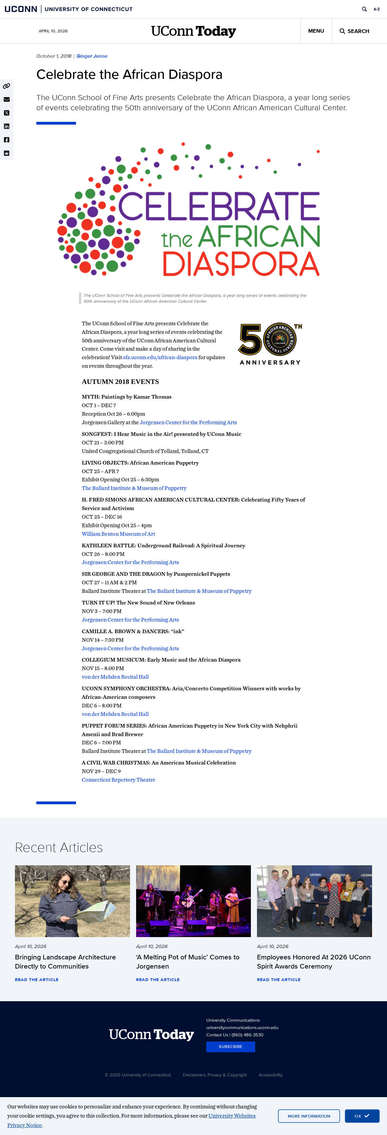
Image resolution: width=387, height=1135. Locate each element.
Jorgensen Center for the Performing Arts (188, 422)
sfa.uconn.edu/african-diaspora (160, 357)
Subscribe (231, 1046)
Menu (316, 31)
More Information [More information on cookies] (309, 1116)
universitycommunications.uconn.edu (242, 1027)
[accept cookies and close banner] (362, 1116)
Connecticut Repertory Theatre (118, 779)
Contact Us (217, 1034)
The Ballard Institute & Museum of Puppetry (134, 488)
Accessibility (271, 1074)
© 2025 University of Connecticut (138, 1074)
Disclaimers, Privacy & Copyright (215, 1074)
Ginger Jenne (92, 56)
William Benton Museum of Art (118, 534)
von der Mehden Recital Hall (115, 676)
